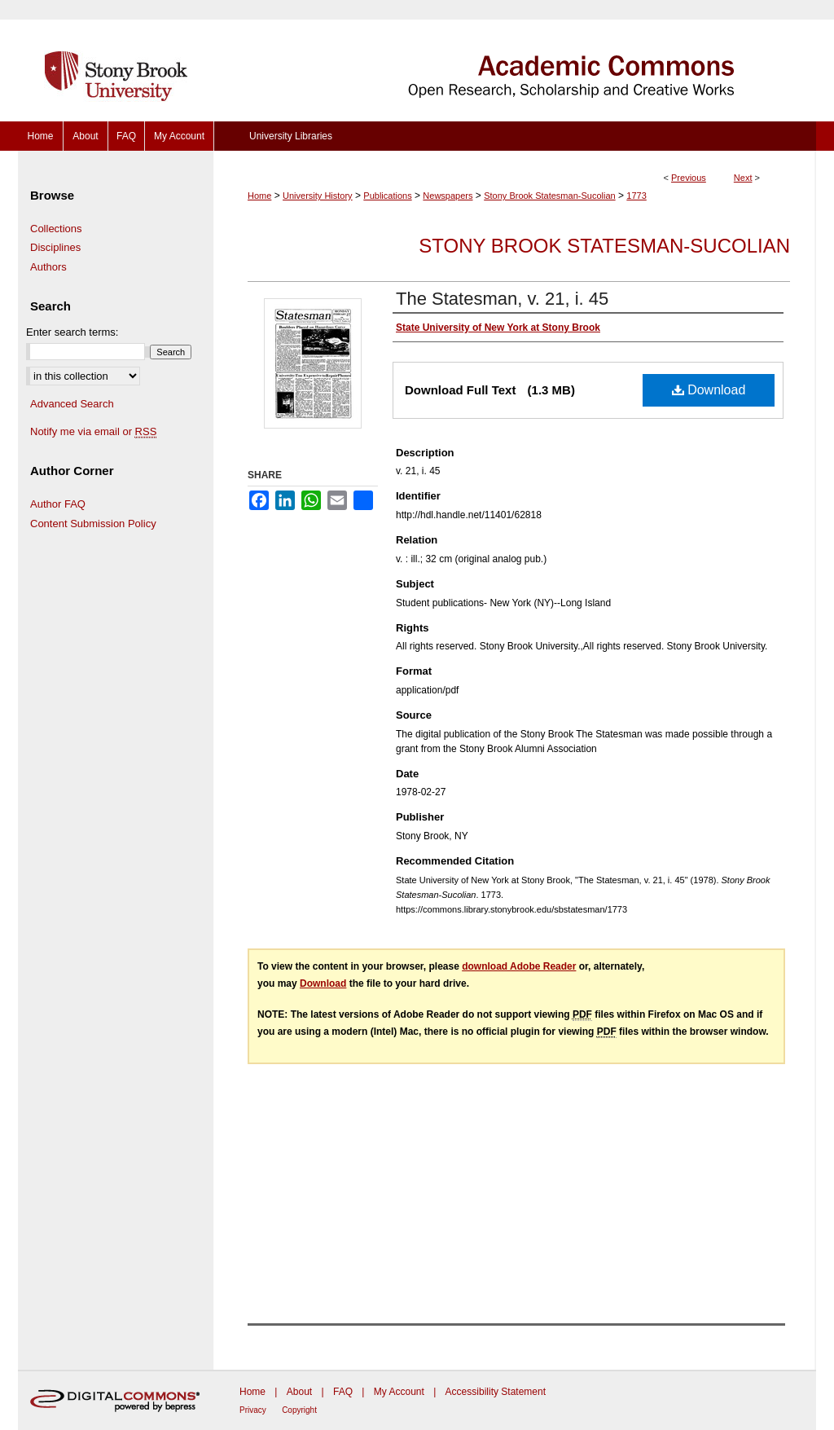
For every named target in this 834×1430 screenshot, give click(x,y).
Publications (387, 195)
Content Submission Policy (93, 523)
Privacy (252, 1410)
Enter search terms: (72, 332)
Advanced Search (72, 404)
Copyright (299, 1410)
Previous (688, 178)
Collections (56, 228)
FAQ (343, 1391)
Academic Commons (514, 60)
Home (259, 195)
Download (709, 390)
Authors (48, 267)
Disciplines (55, 247)
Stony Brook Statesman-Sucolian (549, 195)
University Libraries (290, 136)
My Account (399, 1391)
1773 (636, 195)
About (299, 1391)
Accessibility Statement (496, 1391)
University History (318, 195)
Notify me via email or (93, 431)
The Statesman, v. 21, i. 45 (502, 298)
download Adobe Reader (519, 966)
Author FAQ (58, 504)
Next (743, 178)
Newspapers (447, 195)
